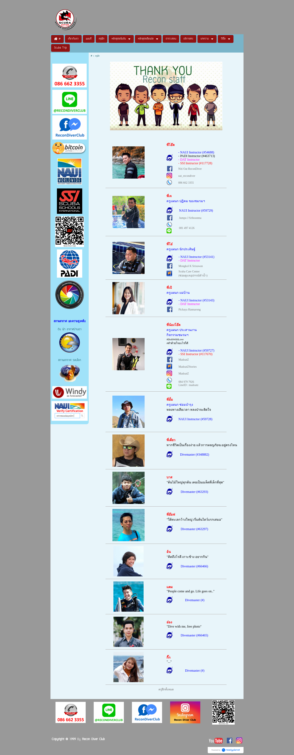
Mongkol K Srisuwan (191, 266)
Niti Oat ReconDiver (190, 168)
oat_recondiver (186, 175)
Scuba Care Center (189, 271)
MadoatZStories (188, 366)
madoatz (193, 385)
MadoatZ (184, 359)
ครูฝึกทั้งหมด (166, 689)
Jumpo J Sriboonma (190, 217)
